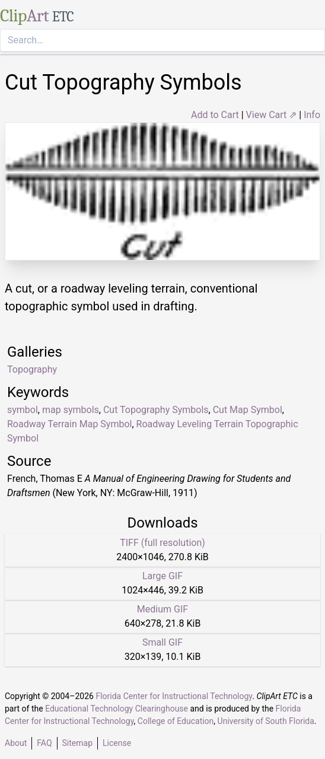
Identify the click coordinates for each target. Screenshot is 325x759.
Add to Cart (215, 114)
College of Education (176, 721)
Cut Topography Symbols (156, 409)
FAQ (44, 743)
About (16, 743)
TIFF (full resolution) (162, 542)
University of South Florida (266, 721)
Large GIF (162, 576)
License (117, 743)
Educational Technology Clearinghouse (116, 708)
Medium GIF (162, 609)
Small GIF (162, 642)
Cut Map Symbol (247, 409)
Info (312, 114)
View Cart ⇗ (271, 114)
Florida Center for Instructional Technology (173, 696)
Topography (32, 369)
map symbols (70, 409)
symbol (22, 409)
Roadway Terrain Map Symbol (69, 424)
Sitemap (77, 743)
